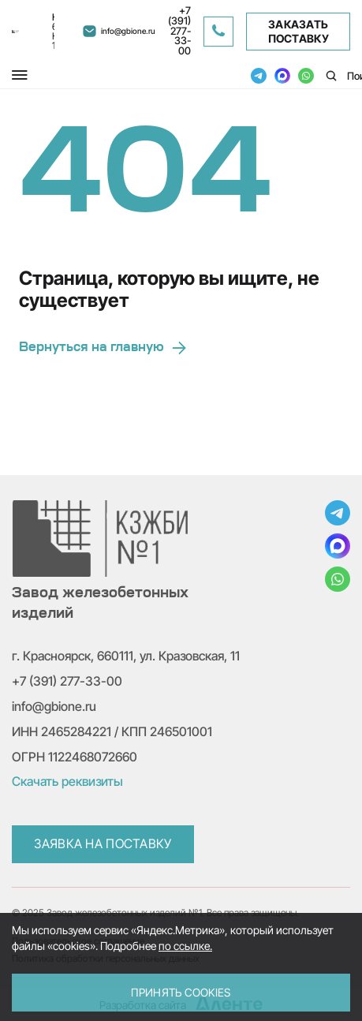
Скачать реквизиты (67, 781)
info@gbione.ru (54, 706)
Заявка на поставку (102, 843)
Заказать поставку (298, 31)
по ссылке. (185, 945)
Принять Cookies (180, 992)
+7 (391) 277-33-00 (67, 681)
